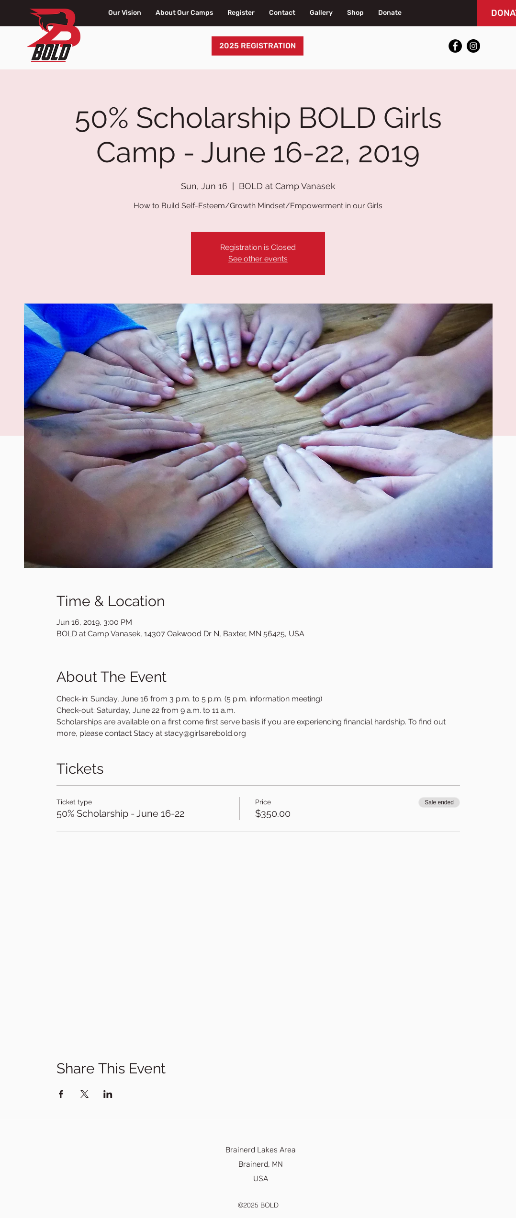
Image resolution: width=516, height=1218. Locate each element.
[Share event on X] (84, 1094)
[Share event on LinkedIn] (107, 1094)
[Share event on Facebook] (61, 1094)
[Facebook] (455, 46)
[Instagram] (473, 46)
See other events (258, 258)
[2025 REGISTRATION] (257, 46)
